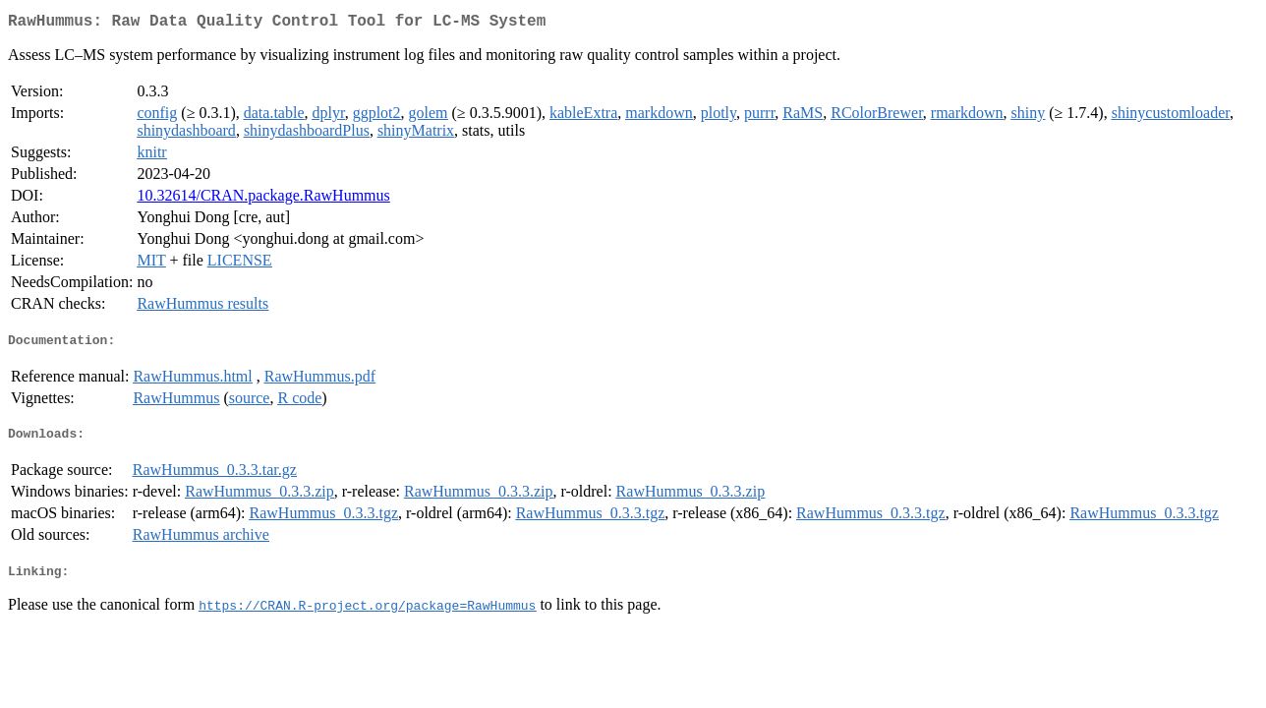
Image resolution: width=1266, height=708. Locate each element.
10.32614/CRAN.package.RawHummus (263, 199)
